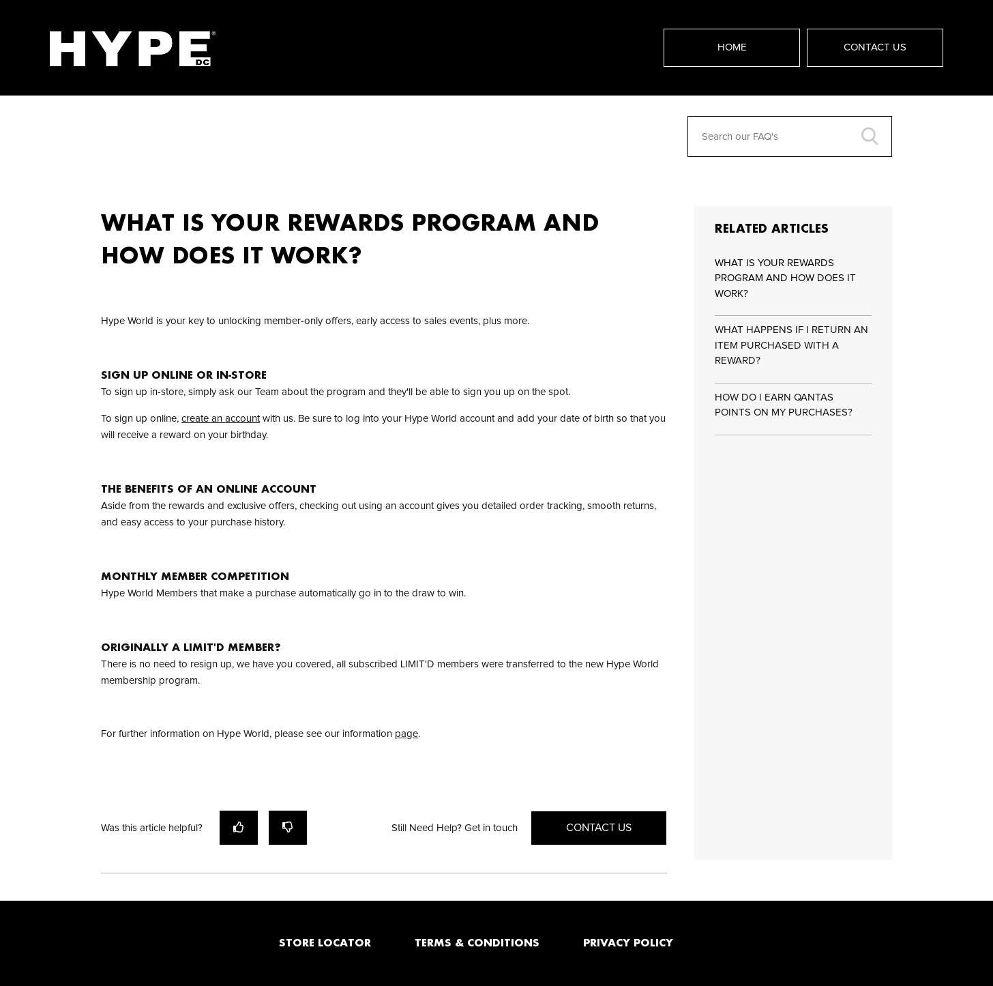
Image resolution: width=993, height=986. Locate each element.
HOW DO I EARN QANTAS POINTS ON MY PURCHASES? (784, 405)
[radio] (238, 827)
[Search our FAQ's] (789, 136)
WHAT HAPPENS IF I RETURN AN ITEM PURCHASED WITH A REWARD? (791, 345)
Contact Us (875, 47)
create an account (220, 419)
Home (732, 47)
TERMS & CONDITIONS (477, 942)
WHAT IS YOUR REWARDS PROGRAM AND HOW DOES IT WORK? (785, 278)
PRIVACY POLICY (628, 942)
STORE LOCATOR (325, 942)
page (406, 734)
